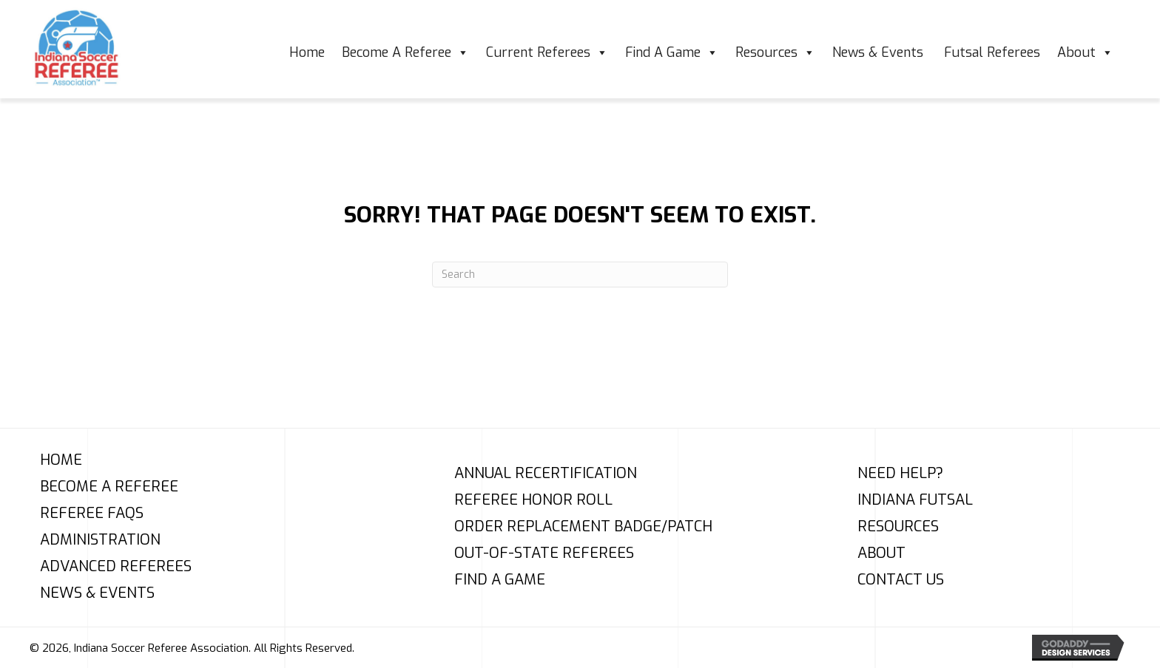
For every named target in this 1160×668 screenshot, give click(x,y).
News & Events (879, 52)
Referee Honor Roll (533, 500)
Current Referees (547, 52)
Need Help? (900, 473)
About (1085, 52)
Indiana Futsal (915, 500)
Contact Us (900, 580)
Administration (100, 540)
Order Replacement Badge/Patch (583, 526)
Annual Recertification (545, 473)
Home (307, 52)
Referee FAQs (92, 513)
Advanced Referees (116, 566)
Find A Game (671, 52)
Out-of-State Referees (544, 553)
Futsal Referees (992, 52)
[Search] (580, 274)
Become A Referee (405, 52)
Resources (775, 52)
